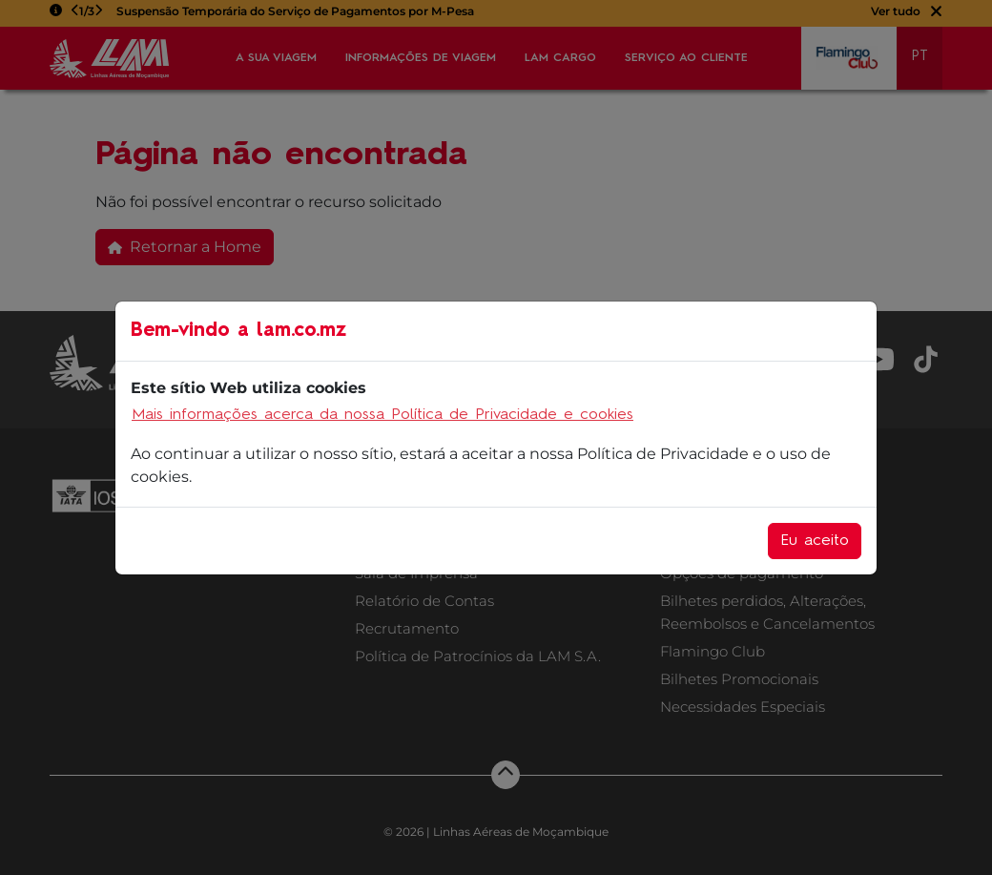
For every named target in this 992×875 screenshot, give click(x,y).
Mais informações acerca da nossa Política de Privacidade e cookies (382, 415)
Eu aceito (814, 541)
